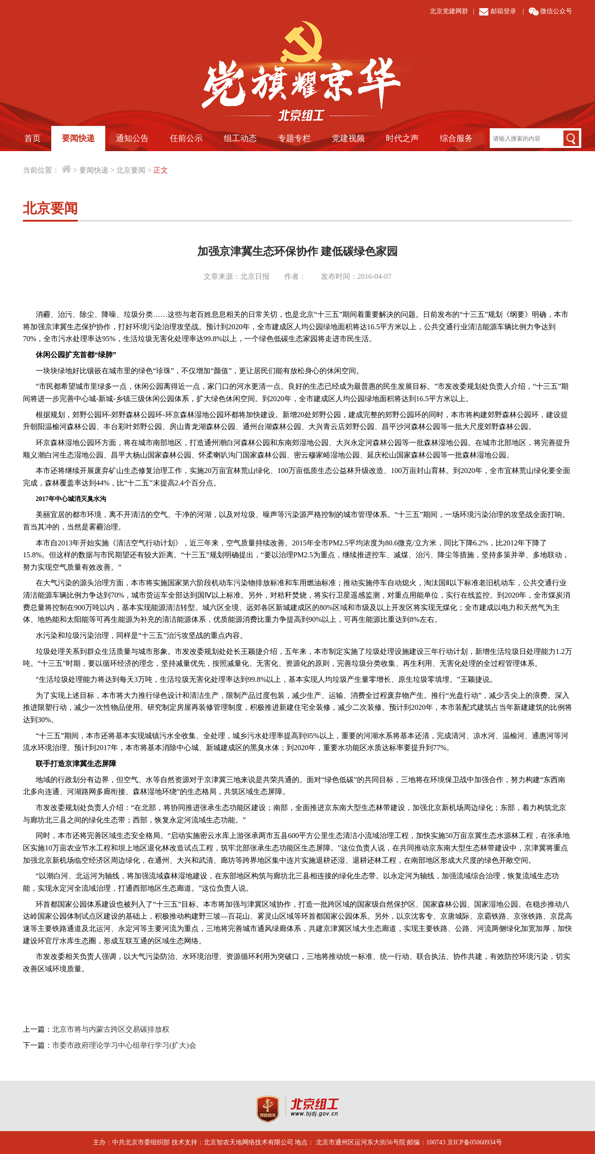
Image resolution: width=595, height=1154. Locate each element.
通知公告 (132, 138)
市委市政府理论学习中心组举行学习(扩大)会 (124, 1045)
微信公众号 (556, 11)
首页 (32, 138)
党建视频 (348, 138)
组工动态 (240, 138)
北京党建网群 (449, 11)
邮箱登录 (503, 11)
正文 (160, 170)
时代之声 (402, 138)
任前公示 (186, 138)
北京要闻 (131, 170)
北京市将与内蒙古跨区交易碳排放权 (110, 1029)
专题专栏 (294, 138)
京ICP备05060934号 (474, 1142)
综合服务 (456, 138)
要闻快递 (78, 138)
